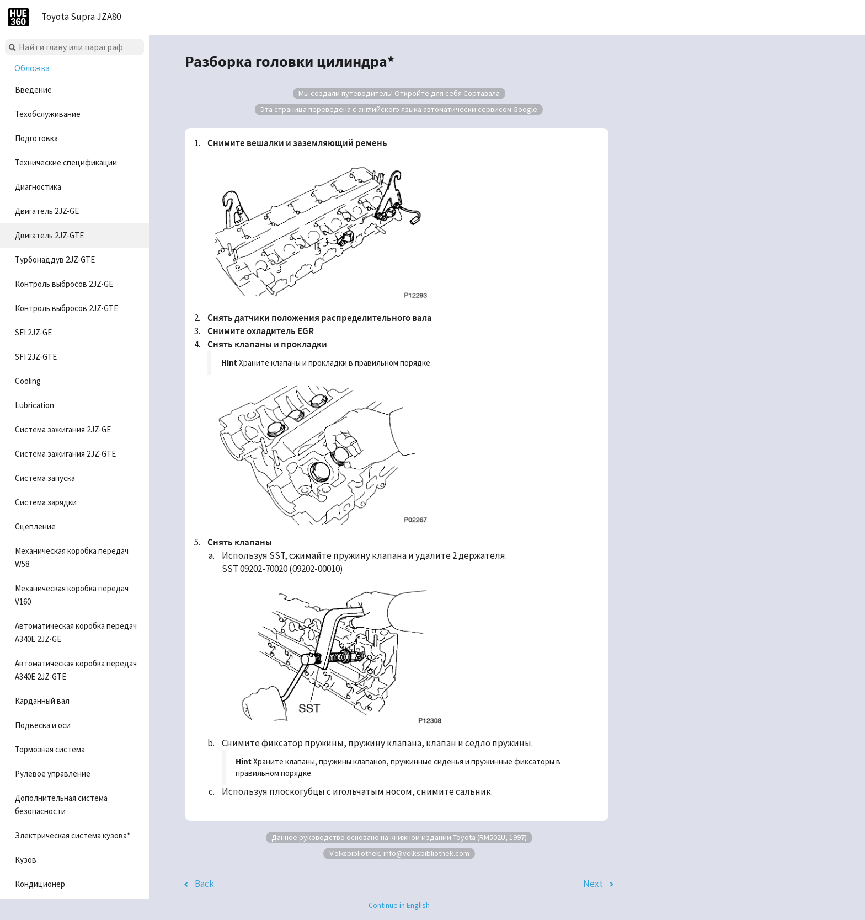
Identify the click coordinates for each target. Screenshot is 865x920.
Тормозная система (50, 749)
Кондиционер (40, 884)
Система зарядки (46, 502)
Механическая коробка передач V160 (72, 595)
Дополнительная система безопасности (61, 804)
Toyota (464, 837)
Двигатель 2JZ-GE (47, 211)
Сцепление (35, 526)
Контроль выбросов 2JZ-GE (64, 284)
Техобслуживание (48, 114)
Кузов (25, 859)
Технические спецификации (66, 162)
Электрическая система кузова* (72, 835)
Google (525, 109)
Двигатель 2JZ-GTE (49, 235)
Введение (33, 89)
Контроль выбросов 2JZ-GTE (66, 308)
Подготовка (36, 138)
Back (204, 884)
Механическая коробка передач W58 (72, 557)
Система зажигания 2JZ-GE (63, 429)
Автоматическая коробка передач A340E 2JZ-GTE (76, 670)
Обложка (32, 67)
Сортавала (481, 93)
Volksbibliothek (354, 853)
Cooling (28, 381)
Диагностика (38, 186)
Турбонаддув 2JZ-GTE (55, 259)
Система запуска (45, 478)
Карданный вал (42, 701)
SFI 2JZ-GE (33, 332)
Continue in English (399, 905)
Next (593, 884)
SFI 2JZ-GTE (36, 356)
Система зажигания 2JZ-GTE (65, 453)
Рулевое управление (52, 773)
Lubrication (34, 405)
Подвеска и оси (43, 725)
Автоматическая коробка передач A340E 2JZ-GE (76, 632)
